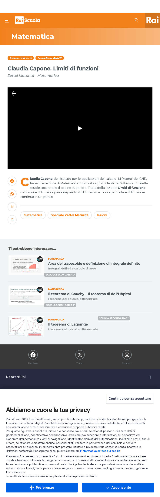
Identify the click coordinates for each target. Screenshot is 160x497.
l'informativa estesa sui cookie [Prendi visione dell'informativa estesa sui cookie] (100, 450)
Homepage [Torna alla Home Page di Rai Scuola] (27, 7)
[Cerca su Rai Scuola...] (137, 7)
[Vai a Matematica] (44, 24)
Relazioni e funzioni (21, 45)
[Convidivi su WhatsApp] (12, 183)
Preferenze (45, 487)
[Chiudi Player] (14, 81)
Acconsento (121, 487)
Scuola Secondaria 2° (50, 45)
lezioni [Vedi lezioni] (102, 202)
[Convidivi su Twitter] (12, 195)
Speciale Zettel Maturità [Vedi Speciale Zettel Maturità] (69, 202)
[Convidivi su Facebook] (12, 170)
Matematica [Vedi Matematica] (33, 202)
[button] (130, 399)
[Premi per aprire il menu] (7, 7)
